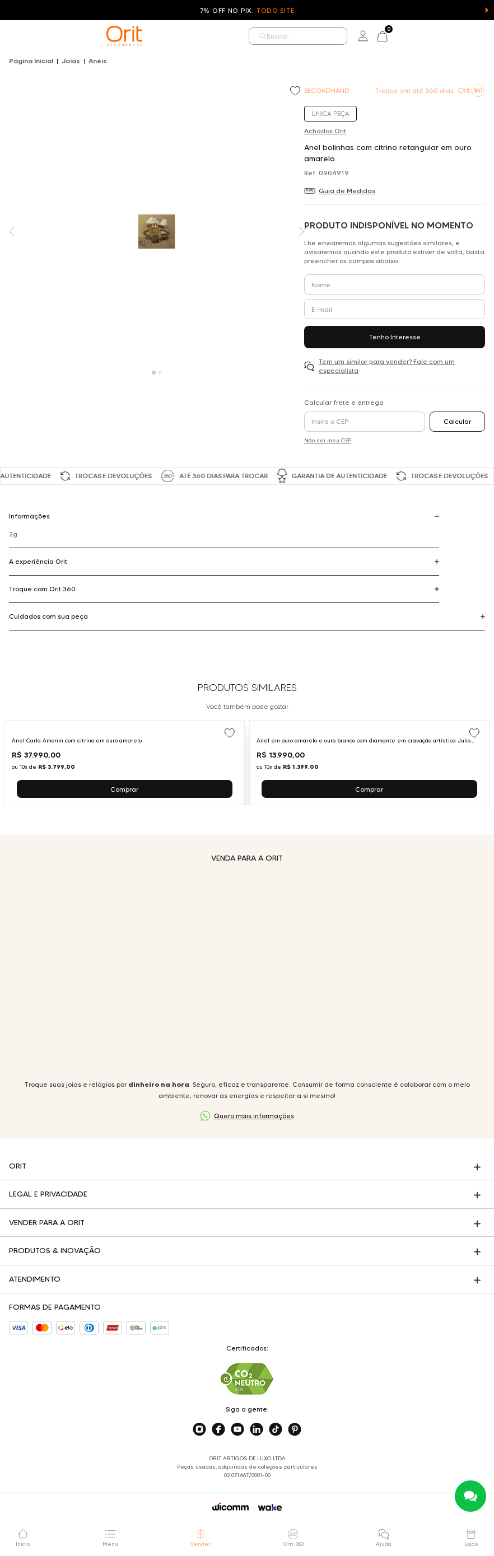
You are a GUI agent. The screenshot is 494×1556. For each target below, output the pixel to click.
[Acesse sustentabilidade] (247, 1379)
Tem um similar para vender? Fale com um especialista (387, 366)
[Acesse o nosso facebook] (218, 1429)
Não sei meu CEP (327, 440)
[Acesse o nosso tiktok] (275, 1429)
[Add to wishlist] (296, 92)
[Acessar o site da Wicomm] (230, 1506)
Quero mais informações (254, 1115)
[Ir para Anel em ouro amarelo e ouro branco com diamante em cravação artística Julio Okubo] (369, 763)
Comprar (124, 789)
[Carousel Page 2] (160, 373)
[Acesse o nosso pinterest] (294, 1429)
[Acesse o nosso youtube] (237, 1429)
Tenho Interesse (395, 337)
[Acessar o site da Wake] (270, 1507)
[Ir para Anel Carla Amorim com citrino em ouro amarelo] (124, 763)
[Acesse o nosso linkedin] (256, 1429)
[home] (124, 36)
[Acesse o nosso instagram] (199, 1429)
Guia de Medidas (347, 190)
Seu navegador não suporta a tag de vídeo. (247, 971)
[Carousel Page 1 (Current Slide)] (154, 373)
